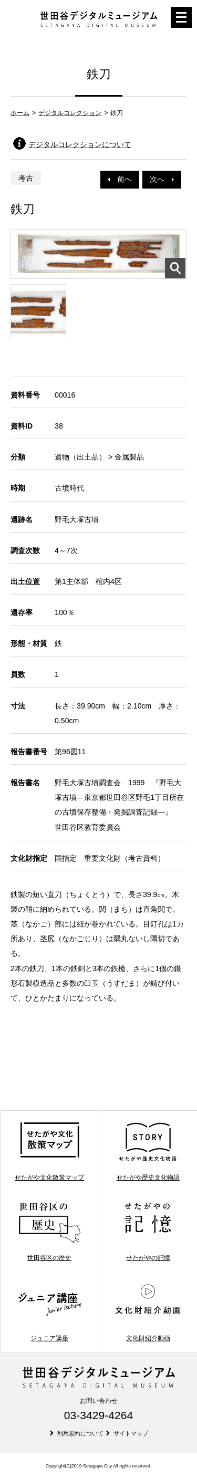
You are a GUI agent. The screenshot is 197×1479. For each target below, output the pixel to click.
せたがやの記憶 (147, 1231)
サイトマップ (130, 1433)
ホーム (20, 113)
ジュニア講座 (49, 1311)
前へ (120, 179)
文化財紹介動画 (147, 1311)
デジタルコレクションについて (79, 144)
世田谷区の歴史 (49, 1231)
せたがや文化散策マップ (49, 1151)
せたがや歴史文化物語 (147, 1151)
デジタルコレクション (69, 113)
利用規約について (80, 1433)
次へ (162, 179)
